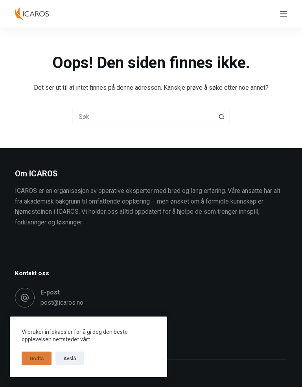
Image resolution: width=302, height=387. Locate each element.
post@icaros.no (62, 302)
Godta (36, 358)
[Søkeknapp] (222, 116)
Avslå (69, 358)
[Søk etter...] (143, 116)
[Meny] (283, 13)
